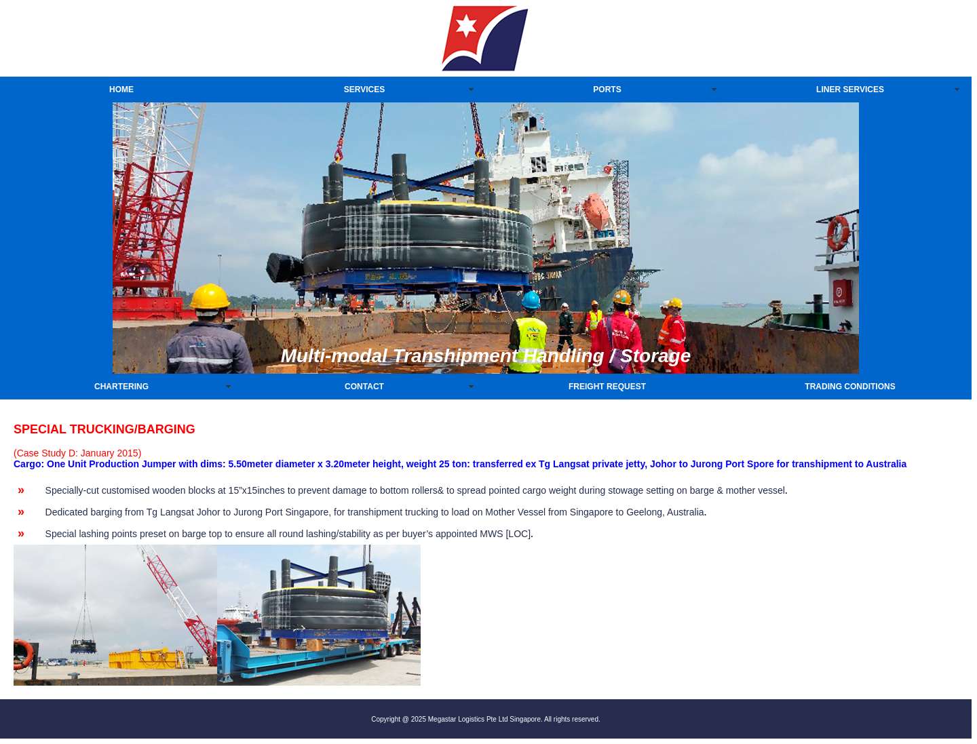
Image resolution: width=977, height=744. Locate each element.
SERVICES (364, 89)
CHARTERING (121, 386)
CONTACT (364, 386)
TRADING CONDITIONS (850, 386)
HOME (121, 89)
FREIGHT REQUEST (607, 386)
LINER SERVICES (850, 89)
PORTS (607, 89)
